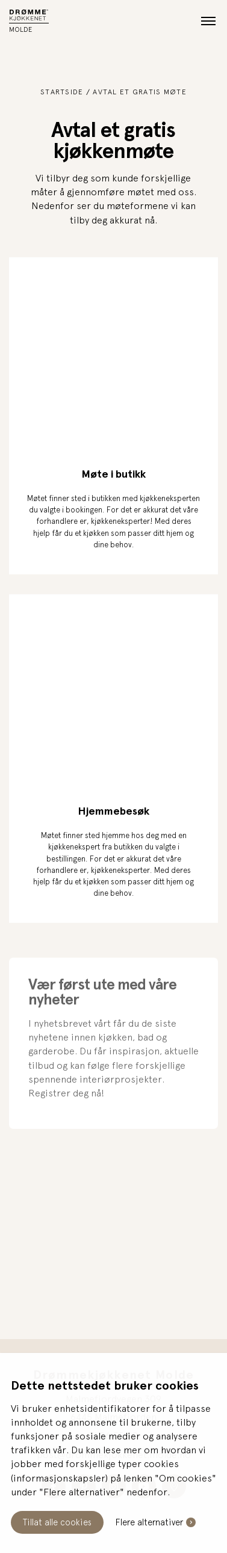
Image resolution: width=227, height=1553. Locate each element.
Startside (62, 92)
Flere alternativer (149, 1522)
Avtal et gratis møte (140, 92)
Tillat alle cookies (57, 1522)
